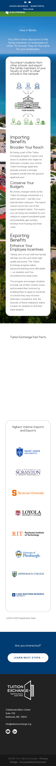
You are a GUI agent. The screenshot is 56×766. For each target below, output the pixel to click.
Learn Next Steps (27, 657)
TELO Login (28, 9)
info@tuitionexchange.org (18, 724)
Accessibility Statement (33, 762)
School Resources (18, 6)
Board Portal (37, 6)
